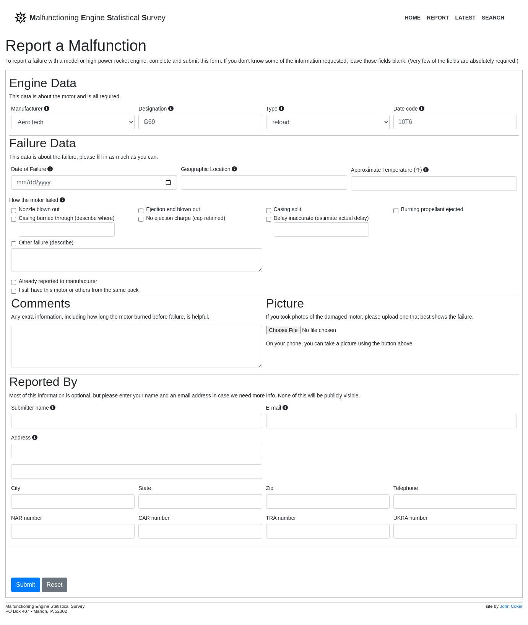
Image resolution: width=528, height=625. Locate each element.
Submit (25, 584)
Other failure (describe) (46, 242)
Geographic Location (209, 169)
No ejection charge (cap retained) (185, 218)
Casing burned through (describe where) (67, 226)
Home (413, 18)
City (15, 488)
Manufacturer (30, 109)
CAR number (153, 518)
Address (24, 438)
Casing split (287, 209)
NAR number (26, 518)
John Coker (511, 606)
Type (275, 109)
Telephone (405, 488)
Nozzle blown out (39, 209)
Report (438, 18)
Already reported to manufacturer (58, 281)
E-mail (277, 408)
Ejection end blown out (173, 209)
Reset (55, 584)
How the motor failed (37, 200)
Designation (155, 109)
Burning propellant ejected (432, 209)
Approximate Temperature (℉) (390, 170)
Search (493, 18)
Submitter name (33, 408)
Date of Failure (32, 169)
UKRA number (410, 518)
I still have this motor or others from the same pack (79, 290)
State (144, 488)
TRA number (281, 518)
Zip (269, 488)
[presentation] (69, 561)
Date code (408, 109)
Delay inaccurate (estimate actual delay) (321, 226)
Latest (465, 18)
